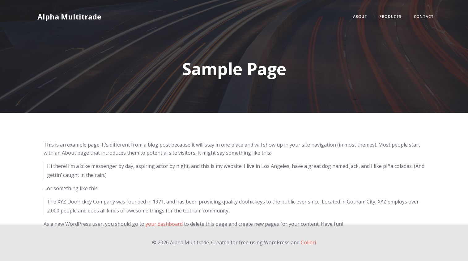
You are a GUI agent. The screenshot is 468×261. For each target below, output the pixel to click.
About (360, 16)
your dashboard (164, 223)
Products (391, 16)
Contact (424, 16)
